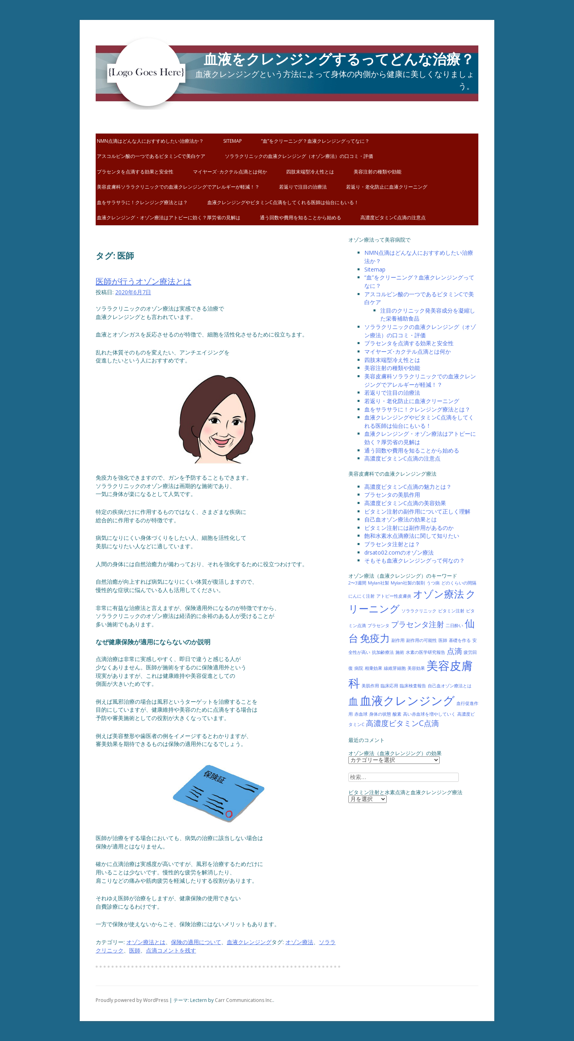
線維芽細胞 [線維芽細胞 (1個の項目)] (395, 668)
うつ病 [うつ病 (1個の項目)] (433, 583)
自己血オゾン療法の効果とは (400, 519)
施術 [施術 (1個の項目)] (399, 652)
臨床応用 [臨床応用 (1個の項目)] (389, 686)
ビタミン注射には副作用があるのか (409, 527)
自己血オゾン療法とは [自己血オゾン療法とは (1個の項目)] (450, 686)
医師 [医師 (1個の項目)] (442, 640)
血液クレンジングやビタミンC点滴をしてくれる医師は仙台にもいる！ (283, 202)
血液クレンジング (249, 942)
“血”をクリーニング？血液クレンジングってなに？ (315, 141)
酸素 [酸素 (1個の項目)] (397, 714)
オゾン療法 (299, 942)
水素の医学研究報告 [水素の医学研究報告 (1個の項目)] (425, 652)
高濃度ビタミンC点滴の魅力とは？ (408, 486)
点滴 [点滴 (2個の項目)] (454, 651)
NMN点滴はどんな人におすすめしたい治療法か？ (150, 141)
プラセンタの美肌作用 (392, 494)
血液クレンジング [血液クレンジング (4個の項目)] (407, 700)
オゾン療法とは (145, 942)
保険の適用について (196, 942)
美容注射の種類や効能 (377, 171)
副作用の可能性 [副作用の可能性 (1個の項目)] (421, 640)
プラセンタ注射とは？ (392, 544)
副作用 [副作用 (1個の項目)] (398, 640)
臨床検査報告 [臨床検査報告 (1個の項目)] (413, 686)
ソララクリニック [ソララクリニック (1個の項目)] (418, 611)
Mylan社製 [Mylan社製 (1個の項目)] (378, 583)
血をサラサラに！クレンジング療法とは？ (142, 202)
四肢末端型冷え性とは (310, 171)
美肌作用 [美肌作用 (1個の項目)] (370, 686)
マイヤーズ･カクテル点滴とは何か (230, 171)
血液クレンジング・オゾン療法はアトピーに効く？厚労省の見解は (168, 217)
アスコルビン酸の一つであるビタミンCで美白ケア (151, 156)
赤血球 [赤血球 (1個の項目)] (361, 714)
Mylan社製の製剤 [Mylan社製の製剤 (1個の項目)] (408, 583)
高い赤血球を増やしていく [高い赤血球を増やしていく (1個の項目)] (429, 714)
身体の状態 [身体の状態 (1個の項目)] (380, 714)
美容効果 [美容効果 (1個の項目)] (416, 668)
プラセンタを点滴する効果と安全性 (135, 171)
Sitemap (232, 141)
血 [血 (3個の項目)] (353, 701)
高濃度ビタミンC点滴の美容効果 (405, 503)
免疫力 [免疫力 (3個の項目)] (375, 638)
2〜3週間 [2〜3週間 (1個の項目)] (357, 583)
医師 (134, 950)
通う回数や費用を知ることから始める (300, 217)
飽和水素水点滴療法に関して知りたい (411, 535)
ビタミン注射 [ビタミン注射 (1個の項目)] (451, 611)
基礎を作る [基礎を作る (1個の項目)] (460, 640)
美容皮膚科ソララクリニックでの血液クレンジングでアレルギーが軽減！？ (178, 186)
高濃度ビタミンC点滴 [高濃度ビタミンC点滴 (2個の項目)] (402, 723)
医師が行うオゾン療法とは (143, 281)
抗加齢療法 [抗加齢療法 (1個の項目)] (383, 652)
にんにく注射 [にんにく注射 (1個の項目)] (361, 596)
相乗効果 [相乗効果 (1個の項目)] (373, 668)
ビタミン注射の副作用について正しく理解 (417, 511)
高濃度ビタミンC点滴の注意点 (393, 217)
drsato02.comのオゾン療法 (399, 552)
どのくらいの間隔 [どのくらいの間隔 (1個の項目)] (458, 583)
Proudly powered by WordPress (132, 1000)
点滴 (151, 950)
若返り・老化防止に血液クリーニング (386, 186)
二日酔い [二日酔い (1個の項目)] (454, 625)
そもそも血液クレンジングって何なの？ (414, 560)
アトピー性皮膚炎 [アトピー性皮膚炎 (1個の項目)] (393, 596)
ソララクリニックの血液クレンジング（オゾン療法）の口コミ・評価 (299, 156)
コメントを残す (176, 950)
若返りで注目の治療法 (303, 186)
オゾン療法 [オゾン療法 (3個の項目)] (438, 593)
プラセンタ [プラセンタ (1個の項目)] (378, 625)
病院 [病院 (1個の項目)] (358, 668)
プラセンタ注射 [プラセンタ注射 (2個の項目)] (417, 624)
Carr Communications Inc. (244, 1000)
